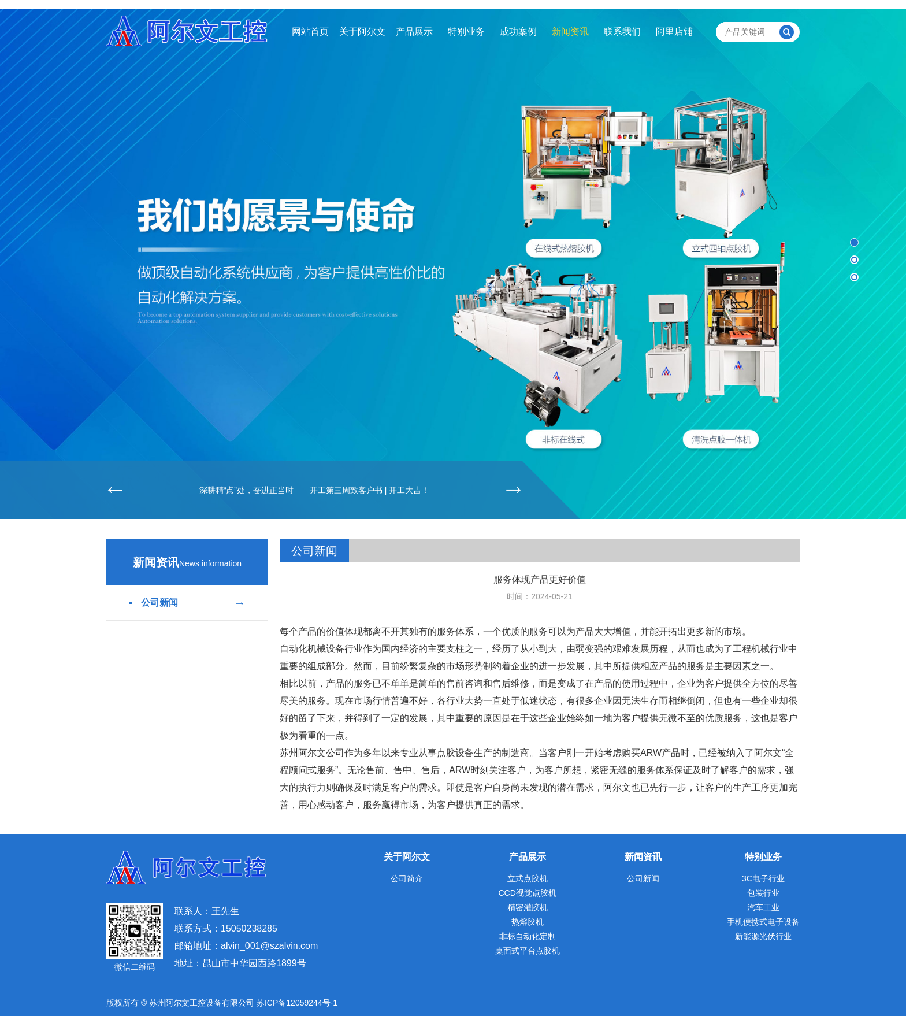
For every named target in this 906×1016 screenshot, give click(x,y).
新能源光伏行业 (763, 936)
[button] (854, 242)
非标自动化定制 (527, 936)
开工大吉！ (409, 490)
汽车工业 (763, 907)
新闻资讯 (570, 31)
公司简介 (407, 878)
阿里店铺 (674, 31)
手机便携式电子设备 (763, 921)
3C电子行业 (763, 878)
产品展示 (414, 31)
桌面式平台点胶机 (527, 950)
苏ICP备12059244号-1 (297, 1002)
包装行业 (763, 893)
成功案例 (518, 31)
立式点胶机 (527, 878)
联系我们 (622, 31)
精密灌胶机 (527, 907)
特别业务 (466, 31)
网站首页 (310, 31)
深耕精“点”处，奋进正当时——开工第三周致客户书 (291, 490)
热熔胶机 (527, 921)
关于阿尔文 (362, 31)
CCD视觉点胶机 (527, 893)
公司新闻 (187, 602)
